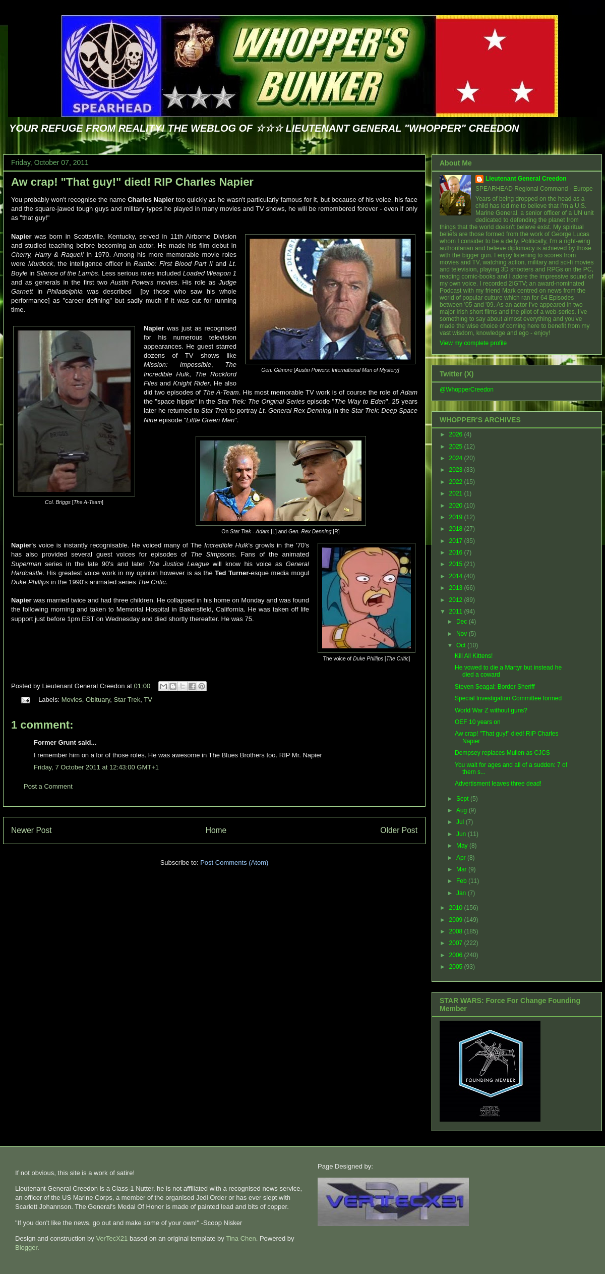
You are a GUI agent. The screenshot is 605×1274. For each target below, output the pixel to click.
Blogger (26, 1247)
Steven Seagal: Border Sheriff (495, 686)
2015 (456, 564)
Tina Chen (241, 1238)
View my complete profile (473, 343)
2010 (456, 907)
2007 (456, 943)
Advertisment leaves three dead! (498, 783)
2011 (456, 611)
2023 (456, 469)
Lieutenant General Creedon (526, 178)
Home (216, 830)
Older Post (398, 830)
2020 (456, 505)
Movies (72, 699)
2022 (456, 481)
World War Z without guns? (491, 710)
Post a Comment (48, 786)
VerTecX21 (112, 1238)
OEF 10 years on (478, 722)
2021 (456, 493)
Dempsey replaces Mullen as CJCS (502, 752)
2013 (456, 587)
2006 (456, 955)
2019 (456, 517)
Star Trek (127, 699)
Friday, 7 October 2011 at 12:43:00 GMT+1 (96, 767)
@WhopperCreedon (467, 389)
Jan (462, 893)
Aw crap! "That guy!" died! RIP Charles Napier (132, 182)
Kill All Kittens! (474, 655)
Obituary (98, 699)
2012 (456, 599)
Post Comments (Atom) (234, 862)
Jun (462, 834)
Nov (462, 633)
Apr (461, 857)
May (462, 845)
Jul (461, 821)
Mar (462, 869)
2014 (456, 576)
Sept (463, 798)
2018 (456, 528)
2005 (456, 966)
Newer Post (31, 830)
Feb (462, 880)
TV (148, 699)
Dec (462, 621)
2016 (456, 552)
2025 (456, 446)
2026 (456, 434)
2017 (456, 540)
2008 (456, 931)
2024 (456, 458)
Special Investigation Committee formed (508, 698)
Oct (461, 645)
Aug (462, 810)
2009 (456, 919)
